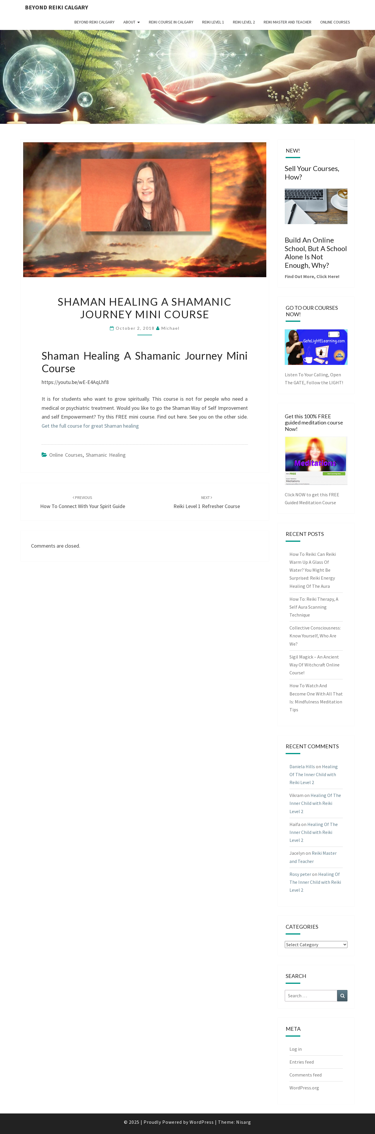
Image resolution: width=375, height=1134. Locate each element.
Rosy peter (300, 874)
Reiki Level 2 (244, 22)
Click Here (327, 276)
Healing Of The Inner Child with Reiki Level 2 (313, 774)
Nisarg (243, 1122)
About (129, 22)
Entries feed (301, 1062)
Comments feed (305, 1075)
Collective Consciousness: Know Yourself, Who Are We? (315, 635)
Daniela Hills (302, 766)
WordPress (202, 1122)
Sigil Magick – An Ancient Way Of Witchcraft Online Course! (314, 665)
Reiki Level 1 (213, 22)
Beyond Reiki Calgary (56, 7)
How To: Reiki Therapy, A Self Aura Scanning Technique (313, 607)
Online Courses (335, 22)
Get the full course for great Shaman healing (90, 425)
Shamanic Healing (106, 454)
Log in (295, 1049)
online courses (66, 454)
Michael (170, 328)
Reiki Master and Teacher (287, 22)
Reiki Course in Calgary (171, 22)
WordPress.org (304, 1088)
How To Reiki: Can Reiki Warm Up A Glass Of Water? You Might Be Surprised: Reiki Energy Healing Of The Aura (312, 570)
